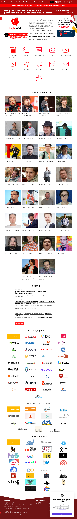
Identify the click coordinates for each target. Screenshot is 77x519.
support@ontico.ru (65, 19)
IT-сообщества (42, 1)
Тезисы (14, 1)
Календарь (38, 502)
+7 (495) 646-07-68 (9, 502)
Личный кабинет (59, 2)
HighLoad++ (35, 317)
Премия (20, 1)
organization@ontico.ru (18, 510)
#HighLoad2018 (64, 24)
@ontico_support (66, 20)
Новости (35, 286)
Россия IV (38, 503)
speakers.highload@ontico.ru (22, 514)
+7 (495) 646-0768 (65, 22)
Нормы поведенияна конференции (65, 27)
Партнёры (36, 1)
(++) (17, 1)
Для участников (29, 1)
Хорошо (62, 514)
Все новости (19, 323)
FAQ (24, 1)
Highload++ (46, 5)
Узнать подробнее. (62, 509)
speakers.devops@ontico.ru (20, 512)
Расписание (6, 1)
